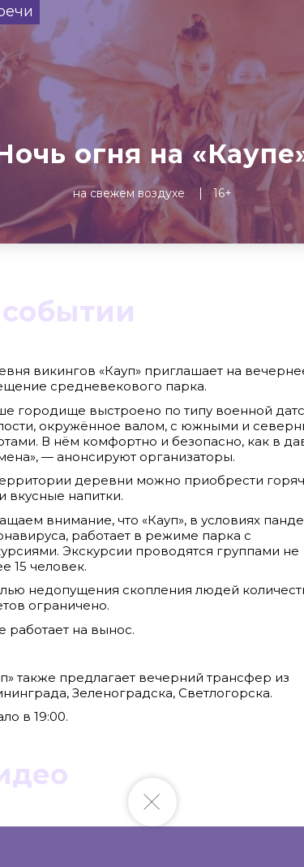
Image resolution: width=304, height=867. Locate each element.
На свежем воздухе (129, 193)
